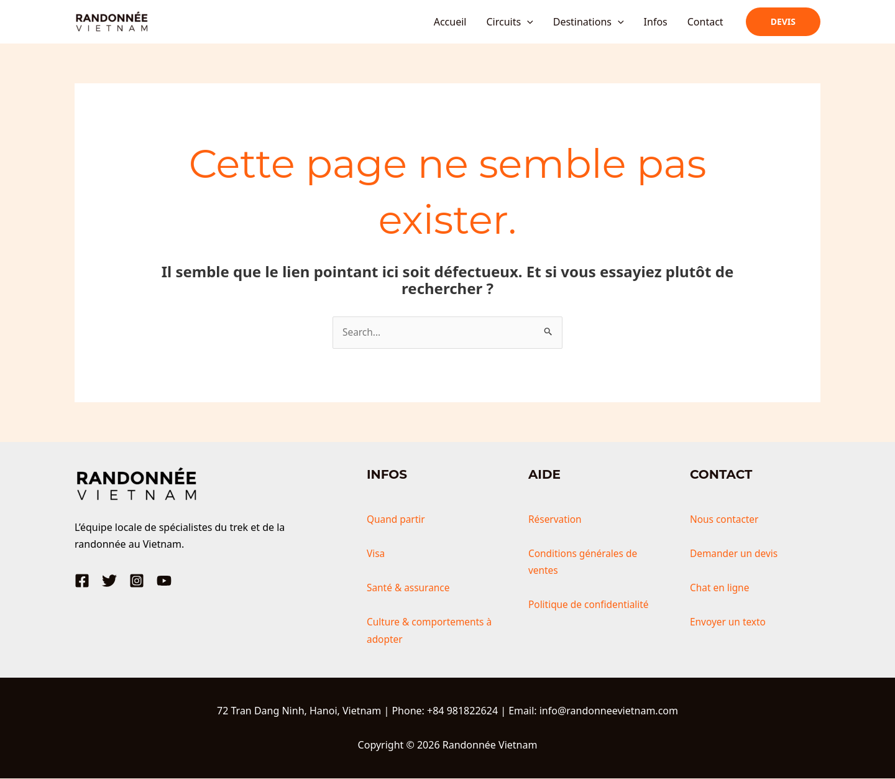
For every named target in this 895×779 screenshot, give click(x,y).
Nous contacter (725, 520)
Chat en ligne (720, 588)
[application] (527, 22)
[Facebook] (82, 581)
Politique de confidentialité (590, 605)
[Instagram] (136, 581)
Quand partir (397, 520)
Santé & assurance (410, 588)
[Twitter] (109, 581)
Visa (376, 554)
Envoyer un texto (729, 622)
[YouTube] (164, 581)
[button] (783, 21)
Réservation (556, 520)
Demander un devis (735, 554)
